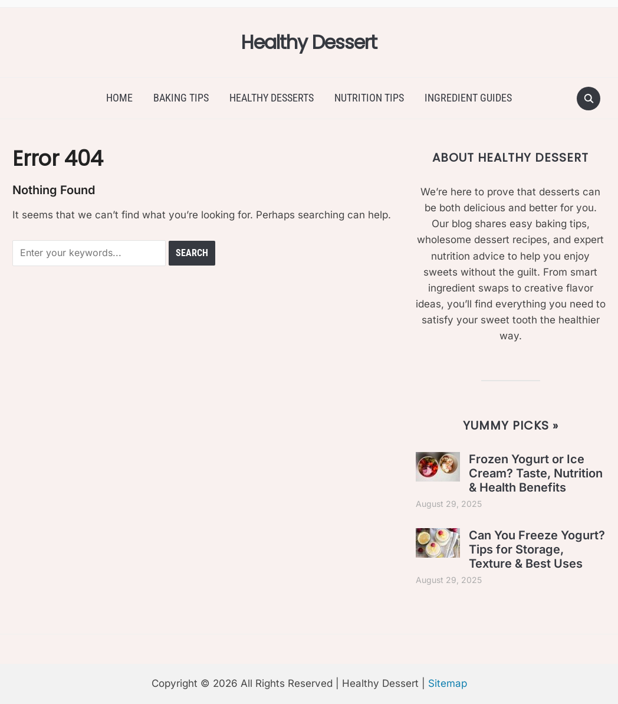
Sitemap (447, 683)
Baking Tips (181, 97)
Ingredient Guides (468, 97)
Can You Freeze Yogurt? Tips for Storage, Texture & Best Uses (537, 549)
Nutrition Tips (369, 97)
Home (119, 97)
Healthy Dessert (309, 42)
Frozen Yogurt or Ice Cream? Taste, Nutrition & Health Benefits (536, 473)
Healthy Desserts (271, 97)
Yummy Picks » (510, 425)
